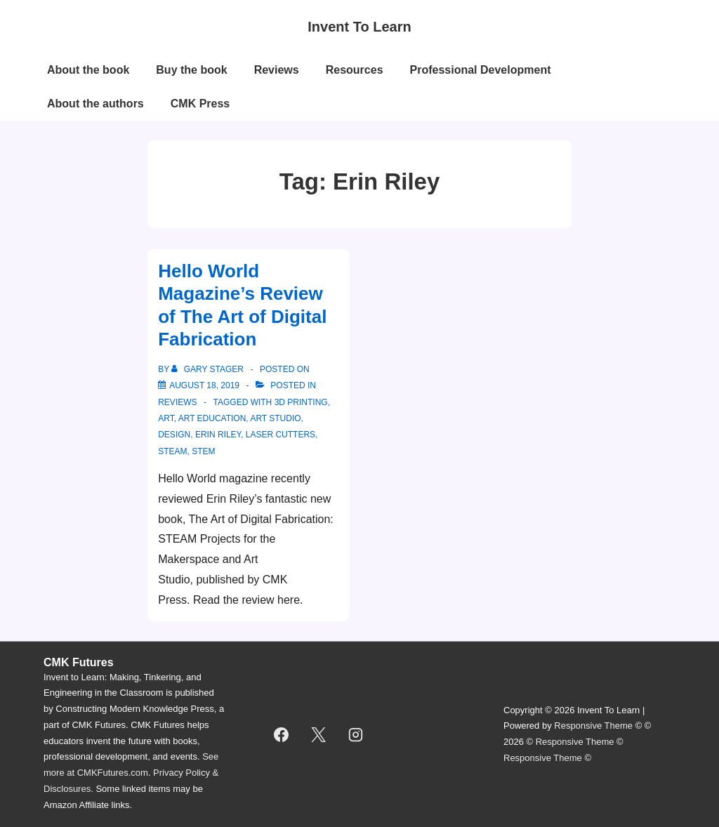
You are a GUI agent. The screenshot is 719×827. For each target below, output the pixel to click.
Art (165, 418)
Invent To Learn (359, 26)
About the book (88, 70)
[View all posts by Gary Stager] (208, 369)
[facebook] (281, 734)
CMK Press (200, 104)
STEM (203, 451)
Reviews (276, 70)
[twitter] (318, 734)
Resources (354, 70)
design (174, 434)
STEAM (172, 451)
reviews (177, 402)
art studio (275, 418)
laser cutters (280, 434)
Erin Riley (218, 434)
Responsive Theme (593, 725)
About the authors (95, 104)
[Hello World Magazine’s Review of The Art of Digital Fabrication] (204, 385)
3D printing (301, 402)
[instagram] (356, 734)
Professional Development (480, 70)
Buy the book (191, 70)
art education (212, 418)
